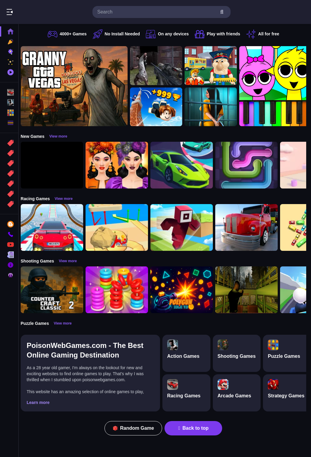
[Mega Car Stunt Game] (55, 227)
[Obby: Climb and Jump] (159, 107)
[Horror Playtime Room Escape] (214, 107)
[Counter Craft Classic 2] (55, 289)
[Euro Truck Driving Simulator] (250, 227)
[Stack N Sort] (120, 289)
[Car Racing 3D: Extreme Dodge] (185, 165)
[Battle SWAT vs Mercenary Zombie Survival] (159, 65)
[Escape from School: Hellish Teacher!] (214, 65)
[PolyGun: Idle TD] (185, 289)
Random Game (135, 428)
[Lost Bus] (250, 289)
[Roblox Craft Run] (185, 227)
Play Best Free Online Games (38, 12)
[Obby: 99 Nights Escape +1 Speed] (55, 165)
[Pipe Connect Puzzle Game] (250, 165)
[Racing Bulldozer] (120, 227)
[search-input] (156, 12)
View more (62, 136)
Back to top (195, 428)
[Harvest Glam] (120, 165)
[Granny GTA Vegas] (77, 86)
